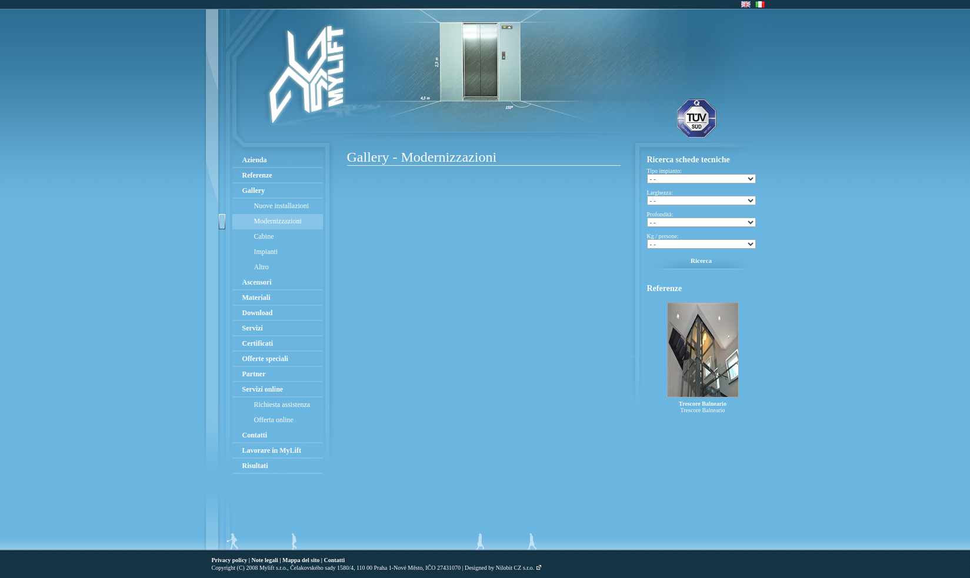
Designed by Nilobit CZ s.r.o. (499, 567)
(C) (241, 567)
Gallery (253, 190)
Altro (261, 267)
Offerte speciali (265, 359)
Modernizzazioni (278, 221)
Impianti (266, 252)
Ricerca (701, 260)
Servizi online (263, 389)
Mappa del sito (300, 560)
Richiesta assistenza (282, 404)
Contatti (255, 435)
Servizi (252, 328)
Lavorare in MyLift (271, 450)
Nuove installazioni (281, 206)
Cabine (264, 236)
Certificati (258, 343)
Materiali (256, 297)
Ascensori (257, 282)
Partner (254, 374)
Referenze (257, 175)
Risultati (255, 466)
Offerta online (274, 420)
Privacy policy (230, 560)
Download (257, 313)
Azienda (254, 160)
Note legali (265, 560)
